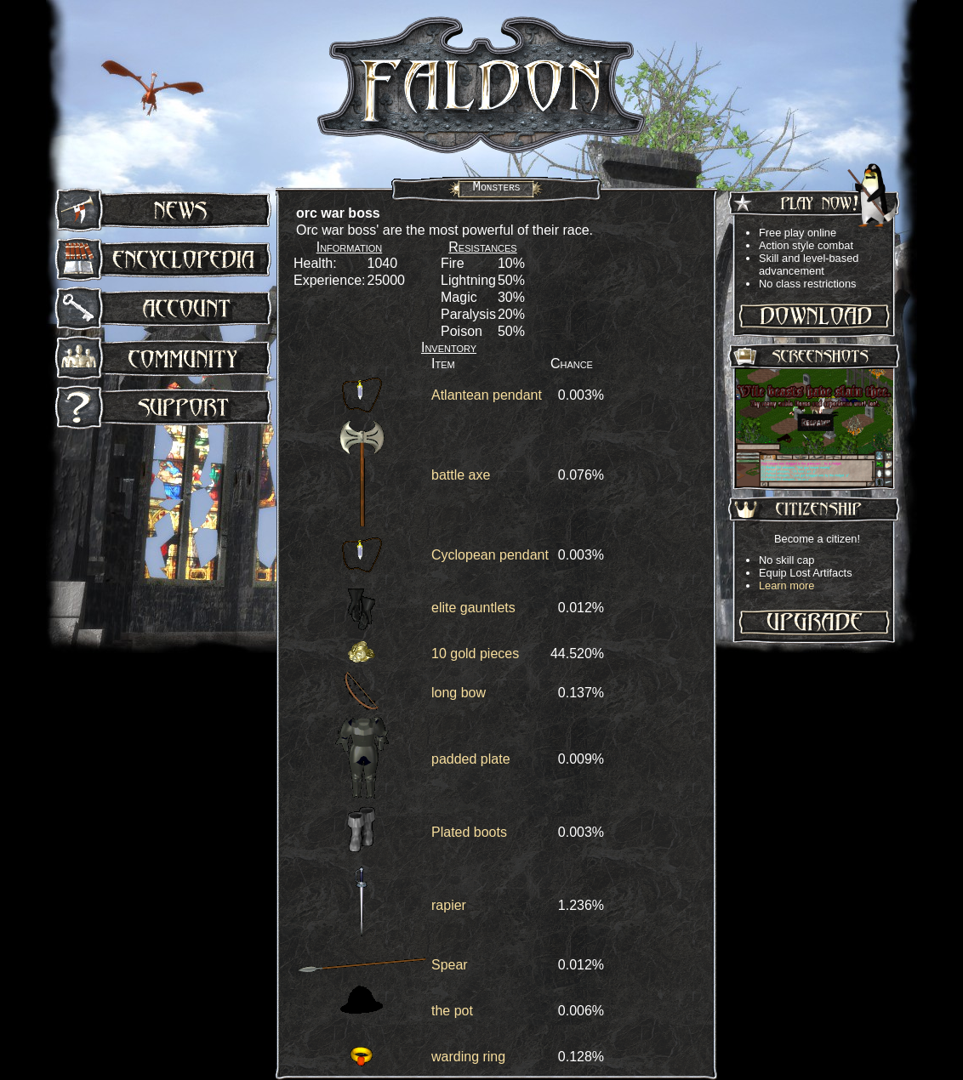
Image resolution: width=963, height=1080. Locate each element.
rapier (448, 905)
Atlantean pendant (486, 395)
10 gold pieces (475, 653)
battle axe (460, 475)
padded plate (470, 759)
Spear (449, 965)
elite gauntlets (473, 607)
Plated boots (469, 832)
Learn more (786, 585)
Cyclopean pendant (490, 555)
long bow (458, 692)
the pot (452, 1010)
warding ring (468, 1056)
